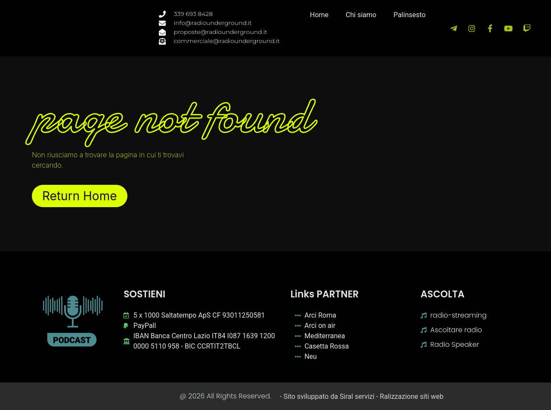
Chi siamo (361, 15)
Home (319, 15)
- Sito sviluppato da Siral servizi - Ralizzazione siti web (361, 396)
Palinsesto (409, 15)
